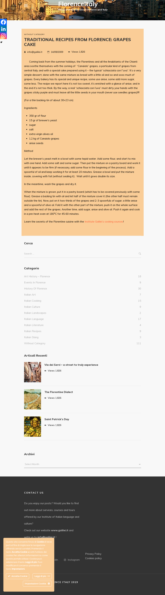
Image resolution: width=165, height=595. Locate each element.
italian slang (31, 337)
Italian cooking (32, 300)
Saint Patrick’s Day (56, 419)
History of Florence (35, 288)
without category (34, 34)
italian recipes (32, 331)
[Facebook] (3, 22)
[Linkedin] (3, 29)
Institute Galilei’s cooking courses (104, 221)
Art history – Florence (37, 276)
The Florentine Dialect (58, 392)
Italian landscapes (35, 312)
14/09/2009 (57, 51)
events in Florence (35, 282)
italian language (34, 319)
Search (140, 254)
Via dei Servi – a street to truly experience (71, 364)
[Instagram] (3, 35)
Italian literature (34, 325)
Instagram (72, 559)
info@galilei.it (34, 51)
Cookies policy (93, 558)
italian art (30, 294)
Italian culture (32, 306)
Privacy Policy (93, 553)
